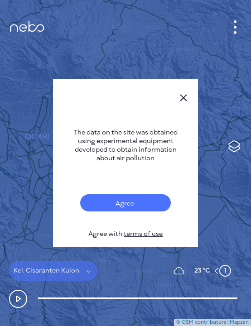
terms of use (143, 234)
